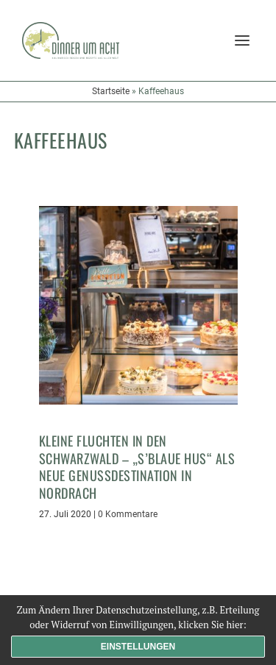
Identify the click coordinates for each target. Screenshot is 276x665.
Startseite (111, 91)
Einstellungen (138, 646)
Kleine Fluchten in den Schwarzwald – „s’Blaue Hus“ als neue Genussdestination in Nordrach (137, 466)
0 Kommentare (128, 514)
